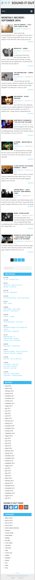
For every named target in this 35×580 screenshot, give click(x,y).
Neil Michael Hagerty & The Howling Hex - (16, 327)
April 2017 (8, 416)
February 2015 (9, 480)
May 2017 (8, 413)
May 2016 (8, 443)
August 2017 (9, 406)
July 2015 (8, 468)
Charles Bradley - (9, 338)
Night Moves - (12, 346)
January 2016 (9, 453)
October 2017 (9, 401)
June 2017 (8, 411)
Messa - (8, 303)
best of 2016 (9, 525)
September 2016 (10, 433)
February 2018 (9, 391)
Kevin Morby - (11, 331)
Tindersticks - (13, 375)
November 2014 (9, 488)
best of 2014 (9, 520)
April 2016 (8, 446)
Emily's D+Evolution (22, 351)
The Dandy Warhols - (13, 322)
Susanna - (9, 316)
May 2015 (8, 473)
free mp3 (7, 540)
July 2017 (8, 408)
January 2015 (9, 483)
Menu (3, 11)
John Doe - (11, 311)
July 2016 (8, 438)
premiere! (7, 558)
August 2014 (9, 495)
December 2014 (9, 485)
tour (6, 563)
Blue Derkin (17, 215)
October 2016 (9, 431)
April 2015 (8, 475)
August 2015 (9, 465)
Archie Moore (17, 51)
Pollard (7, 555)
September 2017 (10, 403)
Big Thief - (10, 292)
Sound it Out (23, 576)
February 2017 (9, 421)
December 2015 (9, 455)
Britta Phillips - (12, 309)
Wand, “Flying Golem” (21, 213)
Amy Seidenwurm (18, 76)
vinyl (6, 568)
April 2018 (8, 386)
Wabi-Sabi (15, 364)
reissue (7, 560)
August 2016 (9, 436)
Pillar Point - (11, 373)
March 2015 (8, 478)
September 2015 (10, 463)
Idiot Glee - (10, 368)
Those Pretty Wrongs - (16, 298)
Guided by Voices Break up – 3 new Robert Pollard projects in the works (23, 237)
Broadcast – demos (21, 48)
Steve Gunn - (7, 285)
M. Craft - (11, 279)
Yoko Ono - (12, 359)
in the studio (8, 543)
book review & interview (12, 528)
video (6, 565)
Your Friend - (7, 366)
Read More (31, 41)
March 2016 (8, 448)
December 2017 (9, 396)
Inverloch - (13, 353)
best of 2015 (9, 523)
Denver (6, 329)
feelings (7, 538)
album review (9, 518)
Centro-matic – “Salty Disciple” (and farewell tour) (22, 191)
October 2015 (9, 460)
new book (8, 545)
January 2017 (9, 423)
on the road (8, 553)
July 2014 (8, 498)
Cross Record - (8, 364)
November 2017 (9, 398)
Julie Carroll (17, 124)
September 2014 (10, 493)
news (6, 550)
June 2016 (8, 441)
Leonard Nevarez (18, 100)
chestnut (7, 530)
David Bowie (8, 535)
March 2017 (8, 418)
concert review (9, 533)
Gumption (14, 366)
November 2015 (9, 458)
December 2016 (9, 426)
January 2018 (9, 393)
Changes (16, 338)
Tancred (12, 340)
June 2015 (8, 470)
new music (8, 548)
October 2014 (9, 490)
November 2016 (9, 428)
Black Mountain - (9, 336)
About (13, 578)
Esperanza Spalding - (10, 351)
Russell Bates (17, 28)
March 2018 (8, 388)
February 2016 (9, 451)
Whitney (10, 287)
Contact (21, 578)
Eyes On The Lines (16, 285)
